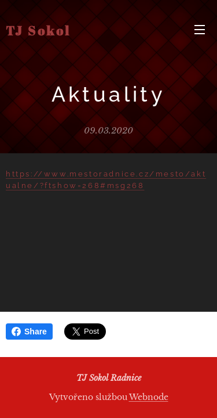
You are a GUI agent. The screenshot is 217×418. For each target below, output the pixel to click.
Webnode (148, 397)
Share (29, 331)
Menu (199, 29)
